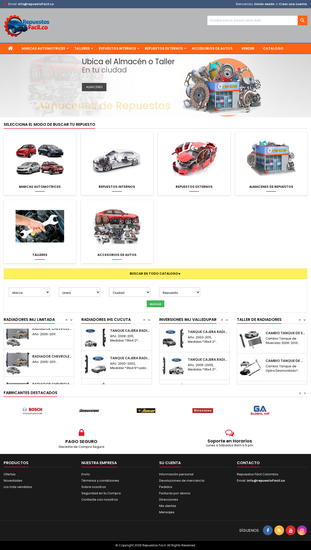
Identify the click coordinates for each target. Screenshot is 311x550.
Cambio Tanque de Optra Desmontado (285, 336)
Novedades (13, 480)
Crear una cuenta (293, 4)
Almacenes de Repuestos (271, 187)
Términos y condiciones (100, 480)
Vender (247, 48)
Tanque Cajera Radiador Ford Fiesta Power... (207, 336)
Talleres (82, 48)
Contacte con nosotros (99, 499)
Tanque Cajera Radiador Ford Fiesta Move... (130, 336)
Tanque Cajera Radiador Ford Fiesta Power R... (207, 364)
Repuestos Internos (117, 48)
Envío (85, 474)
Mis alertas (167, 506)
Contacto (248, 463)
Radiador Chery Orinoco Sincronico (52, 336)
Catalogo (273, 48)
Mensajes (166, 512)
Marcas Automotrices (43, 48)
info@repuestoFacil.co (36, 4)
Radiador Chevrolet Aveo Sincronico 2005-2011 (52, 364)
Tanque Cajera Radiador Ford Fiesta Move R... (130, 364)
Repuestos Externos (164, 48)
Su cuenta (170, 463)
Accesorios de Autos (212, 48)
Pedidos (165, 487)
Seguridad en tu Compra (101, 493)
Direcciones (168, 499)
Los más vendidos (18, 487)
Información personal (176, 474)
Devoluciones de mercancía (181, 480)
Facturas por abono (174, 493)
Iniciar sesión (264, 4)
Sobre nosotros (93, 487)
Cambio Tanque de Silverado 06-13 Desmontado (285, 364)
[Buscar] (257, 20)
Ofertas (10, 474)
